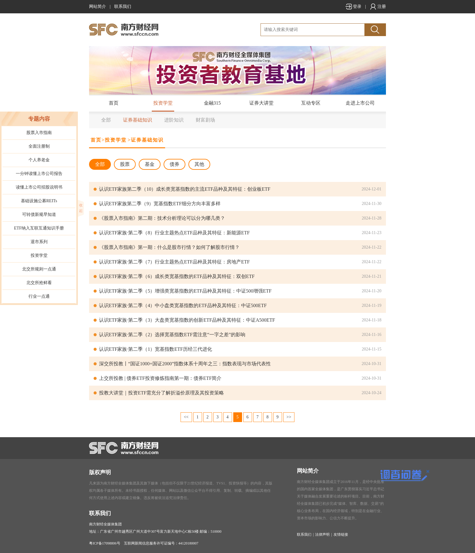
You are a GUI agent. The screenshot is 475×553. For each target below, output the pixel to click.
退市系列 (39, 242)
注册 (378, 6)
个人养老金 (39, 160)
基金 (149, 164)
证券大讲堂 (261, 103)
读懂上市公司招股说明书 (39, 187)
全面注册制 (39, 146)
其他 (199, 164)
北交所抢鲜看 (39, 282)
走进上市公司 (360, 103)
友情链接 (341, 534)
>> (289, 417)
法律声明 (322, 534)
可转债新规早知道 (39, 214)
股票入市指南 (39, 132)
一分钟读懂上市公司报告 (39, 173)
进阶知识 (174, 119)
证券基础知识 (137, 119)
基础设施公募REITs (39, 201)
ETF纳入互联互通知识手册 (39, 228)
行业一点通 (39, 296)
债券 (174, 164)
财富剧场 (205, 119)
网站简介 (97, 6)
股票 (125, 164)
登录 (353, 6)
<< (186, 417)
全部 (106, 119)
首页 (113, 103)
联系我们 (122, 6)
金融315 (212, 103)
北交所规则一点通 (39, 269)
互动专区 (311, 103)
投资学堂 (163, 103)
